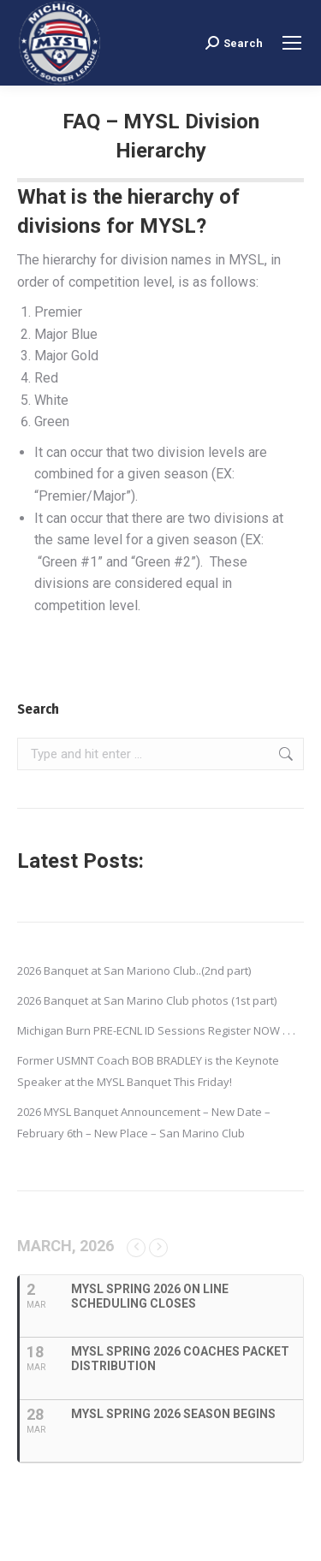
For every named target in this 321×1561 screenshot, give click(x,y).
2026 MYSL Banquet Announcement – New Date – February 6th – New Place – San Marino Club (143, 1122)
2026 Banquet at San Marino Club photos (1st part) (146, 1000)
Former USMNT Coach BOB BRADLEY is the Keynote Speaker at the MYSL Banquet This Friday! (148, 1071)
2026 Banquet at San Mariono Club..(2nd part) (134, 970)
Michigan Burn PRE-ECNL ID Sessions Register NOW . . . (156, 1030)
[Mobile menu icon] (292, 43)
